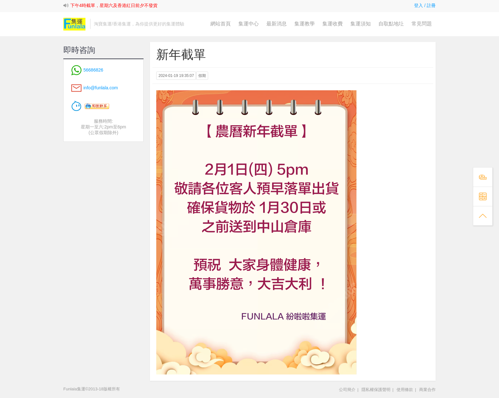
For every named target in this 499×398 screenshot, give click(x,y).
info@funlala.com (100, 87)
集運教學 (304, 23)
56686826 (87, 69)
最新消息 (276, 23)
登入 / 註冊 (425, 5)
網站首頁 (220, 23)
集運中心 (248, 23)
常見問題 (421, 23)
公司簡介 (347, 389)
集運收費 (332, 23)
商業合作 (427, 389)
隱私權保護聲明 (376, 389)
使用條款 (405, 389)
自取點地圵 (391, 23)
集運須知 (360, 23)
